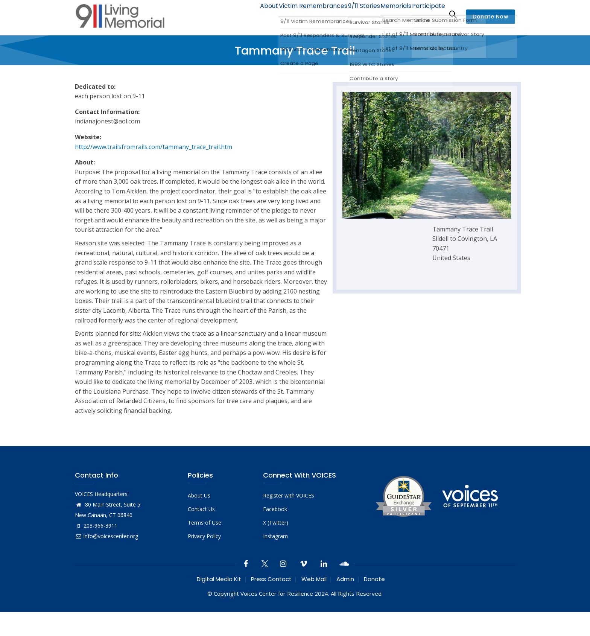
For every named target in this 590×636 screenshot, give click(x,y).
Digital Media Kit (219, 579)
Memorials (388, 14)
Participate (426, 14)
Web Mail (314, 579)
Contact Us (201, 509)
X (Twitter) (275, 522)
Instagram (275, 536)
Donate (374, 579)
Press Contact (271, 579)
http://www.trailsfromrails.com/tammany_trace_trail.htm (153, 147)
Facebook (275, 509)
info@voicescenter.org (106, 536)
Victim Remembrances (296, 14)
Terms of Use (204, 522)
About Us (199, 495)
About (248, 14)
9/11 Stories (351, 14)
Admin (345, 579)
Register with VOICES (288, 495)
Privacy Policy (204, 536)
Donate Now (490, 16)
